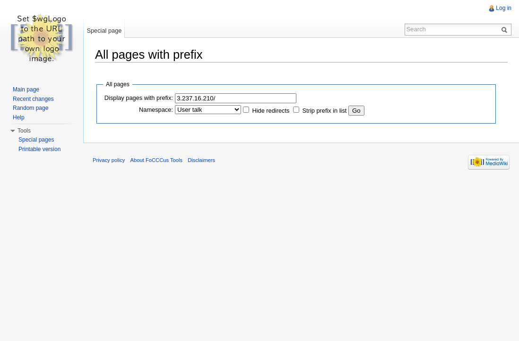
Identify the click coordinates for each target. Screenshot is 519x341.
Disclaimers (201, 160)
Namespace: (156, 109)
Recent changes (33, 99)
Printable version (39, 149)
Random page (30, 108)
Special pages (36, 139)
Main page (26, 89)
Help (19, 117)
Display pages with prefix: (138, 97)
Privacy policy (109, 160)
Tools (24, 130)
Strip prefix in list (325, 110)
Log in (503, 8)
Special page (103, 30)
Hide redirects (270, 110)
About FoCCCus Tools (156, 160)
